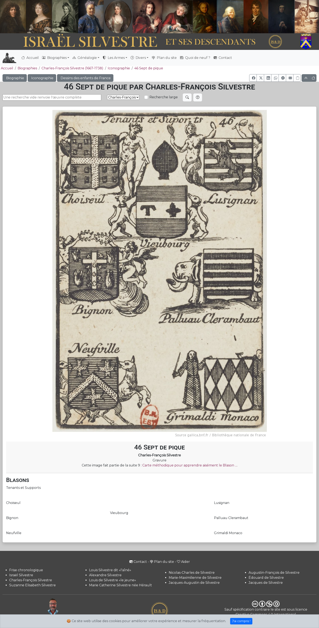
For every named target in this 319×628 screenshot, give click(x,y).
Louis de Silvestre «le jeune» (112, 580)
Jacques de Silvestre (266, 583)
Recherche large (163, 97)
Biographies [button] (54, 58)
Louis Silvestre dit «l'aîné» (110, 570)
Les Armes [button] (114, 58)
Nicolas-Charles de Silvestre (192, 573)
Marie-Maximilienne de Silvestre (195, 578)
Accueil (30, 58)
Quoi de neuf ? (195, 58)
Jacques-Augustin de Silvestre (194, 583)
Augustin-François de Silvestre (274, 573)
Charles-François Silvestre (30, 580)
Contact (223, 58)
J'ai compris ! (241, 621)
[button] (253, 78)
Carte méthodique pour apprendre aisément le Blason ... (189, 465)
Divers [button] (138, 58)
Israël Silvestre (21, 575)
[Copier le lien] (297, 78)
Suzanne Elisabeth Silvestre (32, 585)
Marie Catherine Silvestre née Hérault (120, 585)
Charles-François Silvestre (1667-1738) (72, 68)
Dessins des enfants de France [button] (85, 78)
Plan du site (164, 58)
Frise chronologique (26, 570)
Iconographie (119, 68)
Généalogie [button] (85, 58)
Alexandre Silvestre (105, 575)
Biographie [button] (14, 78)
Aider (183, 562)
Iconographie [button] (41, 78)
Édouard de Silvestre (266, 578)
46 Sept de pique (148, 68)
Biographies (27, 68)
